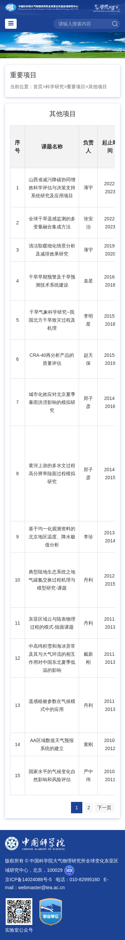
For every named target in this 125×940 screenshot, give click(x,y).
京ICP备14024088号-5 (28, 879)
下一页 (104, 807)
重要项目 (76, 86)
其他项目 (97, 86)
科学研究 (54, 86)
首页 (38, 86)
